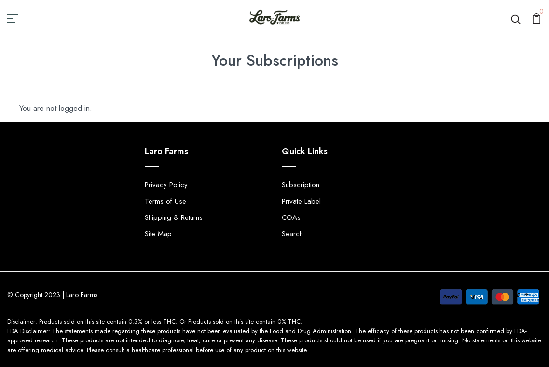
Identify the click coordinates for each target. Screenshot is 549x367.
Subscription (300, 184)
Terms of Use (165, 201)
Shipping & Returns (174, 217)
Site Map (158, 234)
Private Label (301, 201)
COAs (291, 217)
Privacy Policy (166, 184)
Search (292, 234)
